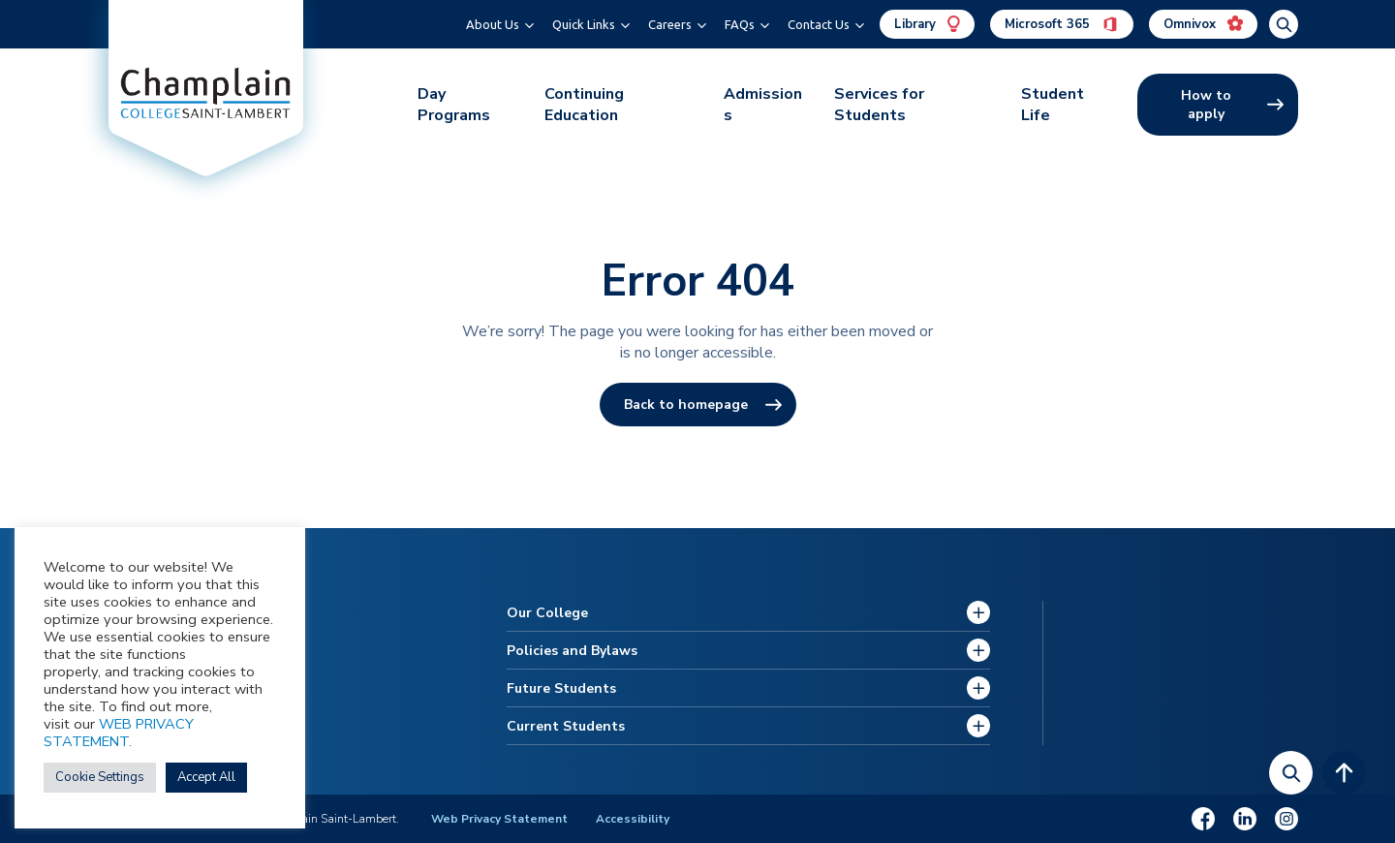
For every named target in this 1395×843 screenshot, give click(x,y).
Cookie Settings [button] (99, 777)
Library (927, 24)
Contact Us (819, 24)
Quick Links (583, 24)
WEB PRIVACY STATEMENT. (119, 732)
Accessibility (632, 819)
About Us (492, 24)
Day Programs (454, 104)
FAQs (740, 24)
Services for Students (879, 104)
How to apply (1206, 104)
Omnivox (1203, 24)
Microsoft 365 (1062, 24)
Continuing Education (584, 104)
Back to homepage (686, 404)
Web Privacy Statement (499, 819)
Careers (670, 24)
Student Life (1052, 104)
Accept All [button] (206, 777)
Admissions (763, 104)
